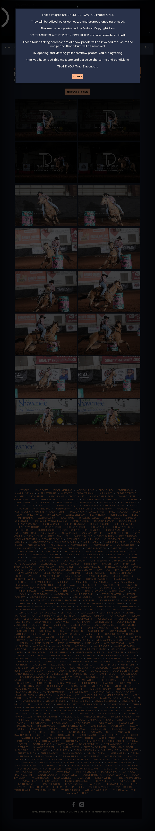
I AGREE (77, 76)
